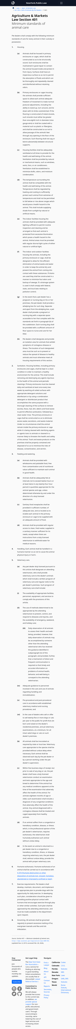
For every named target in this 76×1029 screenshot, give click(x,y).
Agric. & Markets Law (29, 8)
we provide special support (31, 1001)
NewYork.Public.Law (36, 3)
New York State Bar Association (33, 963)
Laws (18, 8)
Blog (45, 968)
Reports (47, 986)
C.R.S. (63, 965)
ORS (66, 979)
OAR (62, 979)
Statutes (64, 969)
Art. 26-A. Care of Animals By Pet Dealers (28, 10)
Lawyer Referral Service (33, 980)
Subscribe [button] (17, 982)
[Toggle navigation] (61, 3)
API (45, 977)
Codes (63, 962)
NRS (62, 972)
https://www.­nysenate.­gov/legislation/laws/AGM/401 (30, 941)
